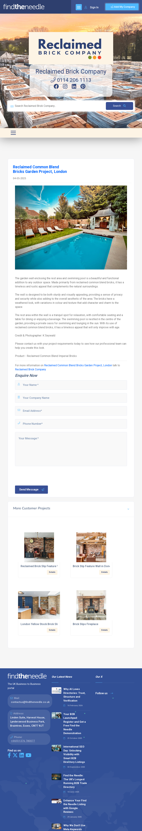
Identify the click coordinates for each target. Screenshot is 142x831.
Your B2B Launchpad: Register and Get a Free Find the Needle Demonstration (74, 724)
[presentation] (40, 475)
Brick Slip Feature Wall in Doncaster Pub (98, 566)
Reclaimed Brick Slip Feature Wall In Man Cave (49, 566)
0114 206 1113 (71, 80)
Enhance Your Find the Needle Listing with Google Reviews (74, 806)
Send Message (31, 489)
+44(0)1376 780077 (23, 740)
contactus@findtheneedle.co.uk (30, 702)
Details (52, 572)
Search (119, 105)
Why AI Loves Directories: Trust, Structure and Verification (74, 695)
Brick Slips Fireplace (85, 624)
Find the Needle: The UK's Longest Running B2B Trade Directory (75, 781)
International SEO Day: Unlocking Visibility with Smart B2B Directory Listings (74, 754)
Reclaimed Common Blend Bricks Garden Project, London (78, 365)
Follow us (104, 693)
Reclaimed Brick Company (70, 71)
